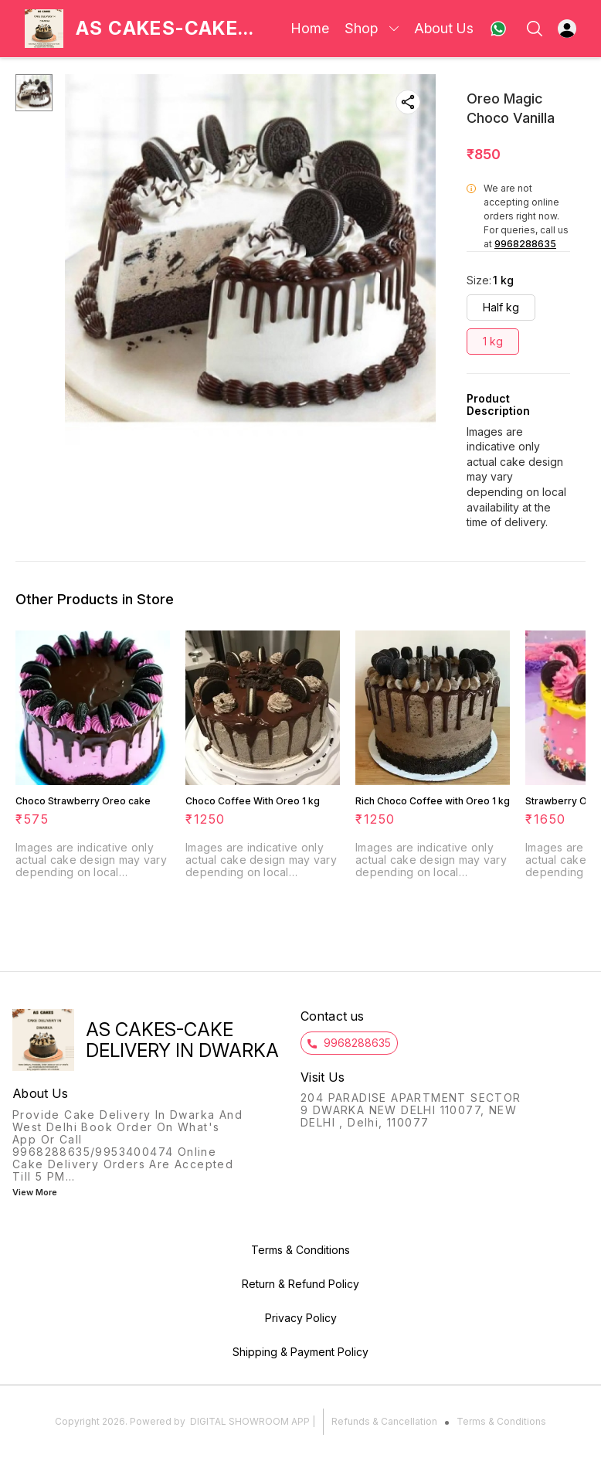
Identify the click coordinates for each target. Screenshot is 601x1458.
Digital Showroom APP (250, 1421)
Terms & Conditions (501, 1421)
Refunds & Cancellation (384, 1421)
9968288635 (525, 244)
